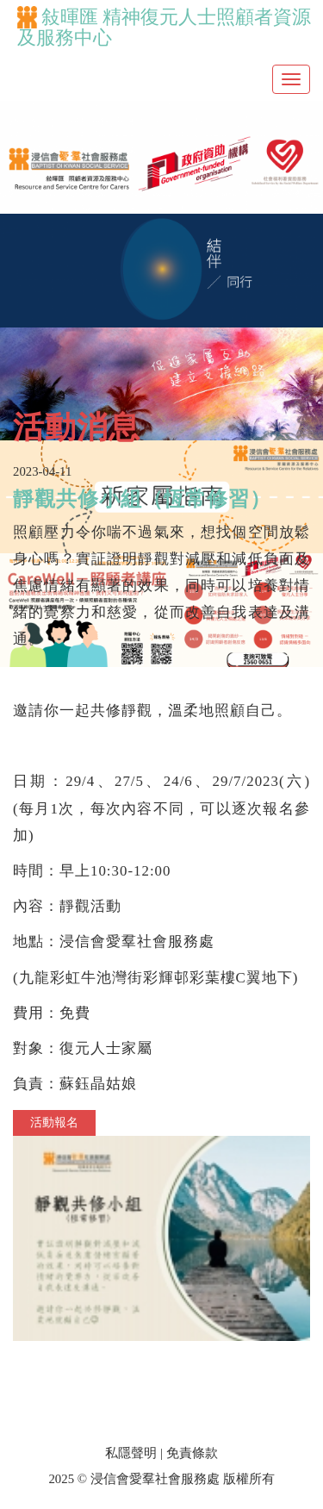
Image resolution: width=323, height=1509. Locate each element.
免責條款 (192, 1453)
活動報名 (54, 1122)
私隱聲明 (131, 1453)
